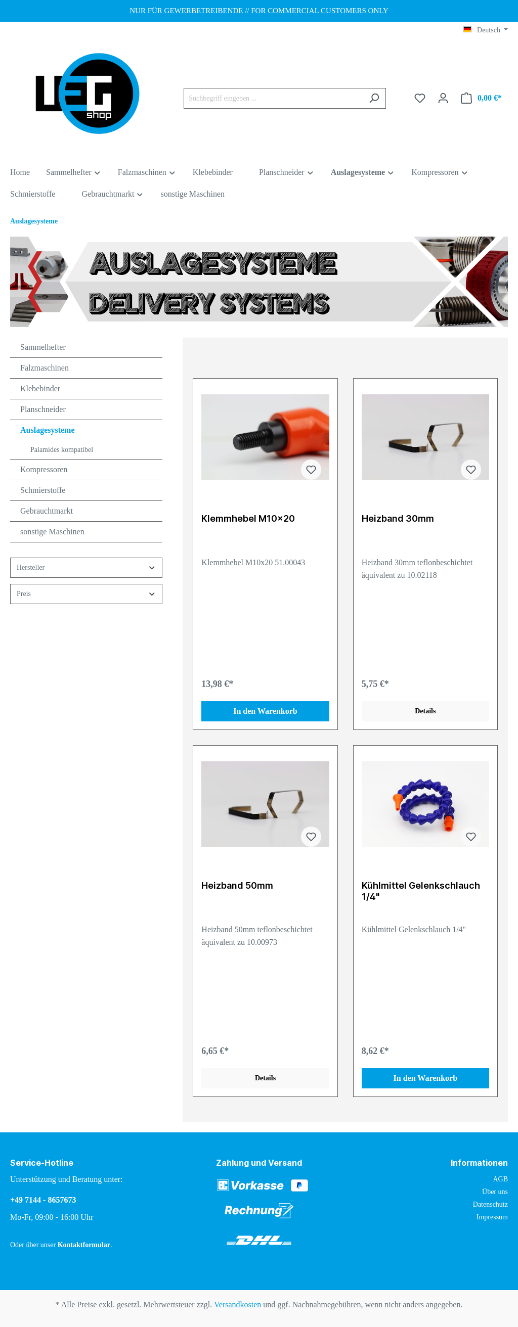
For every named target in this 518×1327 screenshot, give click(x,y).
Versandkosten (237, 1304)
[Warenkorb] (481, 98)
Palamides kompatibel (61, 449)
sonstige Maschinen (52, 531)
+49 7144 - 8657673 (43, 1200)
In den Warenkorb (265, 711)
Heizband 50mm (237, 885)
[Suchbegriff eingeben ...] (273, 98)
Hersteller (86, 567)
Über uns (495, 1192)
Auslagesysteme (47, 430)
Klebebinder (40, 388)
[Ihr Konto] (443, 98)
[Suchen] (374, 98)
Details (425, 711)
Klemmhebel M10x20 (248, 518)
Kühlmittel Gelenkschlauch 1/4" (421, 891)
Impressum (492, 1217)
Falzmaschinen (44, 367)
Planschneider (43, 409)
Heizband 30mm (398, 518)
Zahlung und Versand (259, 1163)
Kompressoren (43, 469)
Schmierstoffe (42, 490)
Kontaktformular (84, 1245)
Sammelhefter (43, 347)
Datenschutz (490, 1204)
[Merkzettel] (419, 98)
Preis (86, 593)
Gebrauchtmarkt (46, 511)
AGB (500, 1179)
